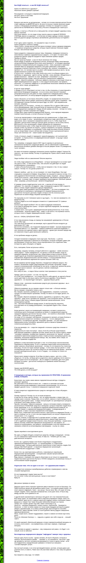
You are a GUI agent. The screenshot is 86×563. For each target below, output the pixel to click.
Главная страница (43, 560)
